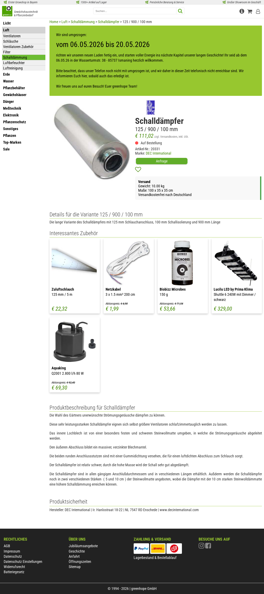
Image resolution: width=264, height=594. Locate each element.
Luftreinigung (13, 68)
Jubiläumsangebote (83, 546)
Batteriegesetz (14, 572)
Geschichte (77, 551)
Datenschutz (13, 556)
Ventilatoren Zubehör (18, 47)
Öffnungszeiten (80, 561)
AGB (7, 546)
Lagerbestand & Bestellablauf (155, 557)
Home (54, 22)
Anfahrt (74, 556)
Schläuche (10, 41)
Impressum (12, 551)
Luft (64, 22)
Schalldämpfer (108, 22)
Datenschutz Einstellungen (23, 561)
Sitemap (75, 567)
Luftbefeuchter (14, 63)
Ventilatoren (12, 36)
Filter (6, 52)
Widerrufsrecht (14, 567)
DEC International (158, 153)
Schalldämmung (15, 57)
